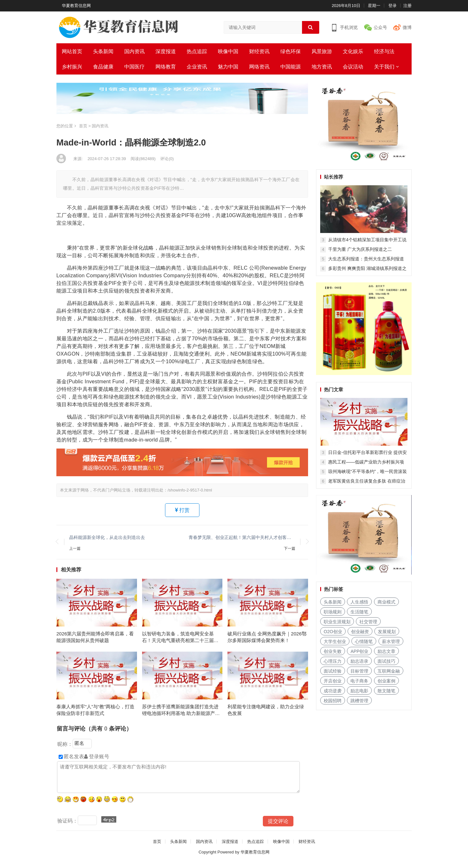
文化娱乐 (353, 51)
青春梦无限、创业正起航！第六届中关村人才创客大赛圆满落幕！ (242, 537)
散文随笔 (386, 690)
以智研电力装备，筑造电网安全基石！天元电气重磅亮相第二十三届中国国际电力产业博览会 (180, 637)
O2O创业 (333, 631)
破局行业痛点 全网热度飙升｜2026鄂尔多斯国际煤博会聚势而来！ (266, 637)
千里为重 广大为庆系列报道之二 (360, 249)
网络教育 (165, 66)
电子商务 (359, 680)
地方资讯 (322, 66)
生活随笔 (359, 611)
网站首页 (72, 51)
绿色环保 (290, 51)
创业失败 (333, 651)
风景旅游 (322, 51)
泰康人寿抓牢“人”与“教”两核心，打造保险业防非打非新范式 (95, 710)
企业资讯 (197, 66)
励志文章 (386, 651)
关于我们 (384, 66)
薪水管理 (391, 641)
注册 (407, 5)
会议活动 (353, 66)
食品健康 (103, 66)
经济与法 (384, 51)
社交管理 (368, 621)
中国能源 (290, 66)
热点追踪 (197, 51)
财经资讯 (259, 51)
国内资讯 (134, 51)
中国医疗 (134, 66)
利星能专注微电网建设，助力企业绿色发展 (265, 710)
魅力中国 (228, 66)
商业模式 (386, 602)
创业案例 (386, 680)
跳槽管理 (359, 700)
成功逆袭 (333, 690)
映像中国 (228, 51)
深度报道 (165, 51)
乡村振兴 (72, 66)
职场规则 (333, 611)
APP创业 (359, 651)
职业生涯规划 (337, 621)
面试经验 (333, 671)
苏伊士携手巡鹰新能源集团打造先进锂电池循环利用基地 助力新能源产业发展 (181, 710)
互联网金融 (389, 671)
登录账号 (96, 756)
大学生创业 (335, 641)
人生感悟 (359, 602)
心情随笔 (364, 641)
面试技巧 (386, 661)
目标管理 (359, 671)
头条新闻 (103, 51)
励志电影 (359, 690)
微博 (407, 27)
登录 (392, 5)
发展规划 (387, 631)
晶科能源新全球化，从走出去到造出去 (107, 537)
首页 (83, 126)
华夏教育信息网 (76, 5)
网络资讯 (259, 66)
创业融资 (360, 631)
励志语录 (359, 661)
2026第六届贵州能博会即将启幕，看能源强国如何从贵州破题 (95, 637)
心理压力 (333, 661)
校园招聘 (333, 700)
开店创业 (333, 680)
